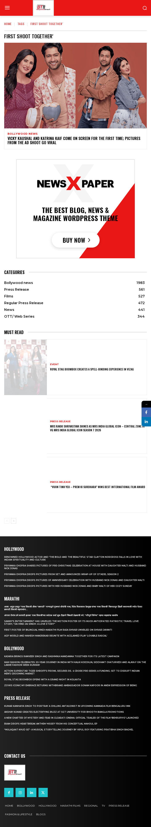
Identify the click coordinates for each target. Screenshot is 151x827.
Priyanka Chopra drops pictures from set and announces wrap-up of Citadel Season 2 (61, 574)
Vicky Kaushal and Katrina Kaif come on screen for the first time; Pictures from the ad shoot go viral (74, 140)
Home (8, 23)
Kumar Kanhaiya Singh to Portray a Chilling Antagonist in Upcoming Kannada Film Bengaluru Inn (67, 706)
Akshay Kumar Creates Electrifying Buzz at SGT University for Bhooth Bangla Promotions (64, 712)
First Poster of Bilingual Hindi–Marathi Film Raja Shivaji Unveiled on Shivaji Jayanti (58, 630)
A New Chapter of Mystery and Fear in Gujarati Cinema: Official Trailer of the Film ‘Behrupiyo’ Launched (71, 717)
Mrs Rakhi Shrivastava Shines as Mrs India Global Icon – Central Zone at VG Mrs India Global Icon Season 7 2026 (97, 428)
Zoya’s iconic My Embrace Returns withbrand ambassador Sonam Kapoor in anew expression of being (70, 685)
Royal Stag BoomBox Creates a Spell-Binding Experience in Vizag (92, 369)
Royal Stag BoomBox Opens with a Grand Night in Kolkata (42, 679)
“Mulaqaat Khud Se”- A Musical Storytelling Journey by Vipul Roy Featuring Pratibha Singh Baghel (68, 729)
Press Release (60, 421)
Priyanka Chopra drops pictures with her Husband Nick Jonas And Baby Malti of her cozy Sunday (68, 586)
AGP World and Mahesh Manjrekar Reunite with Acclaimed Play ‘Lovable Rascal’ (55, 635)
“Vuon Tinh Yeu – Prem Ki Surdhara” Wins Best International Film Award (97, 487)
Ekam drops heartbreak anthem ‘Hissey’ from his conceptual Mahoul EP (50, 723)
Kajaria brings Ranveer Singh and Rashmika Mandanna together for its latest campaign (61, 656)
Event (54, 364)
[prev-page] (6, 521)
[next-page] (13, 521)
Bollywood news (23, 134)
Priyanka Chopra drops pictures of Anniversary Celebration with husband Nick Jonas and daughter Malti (74, 580)
